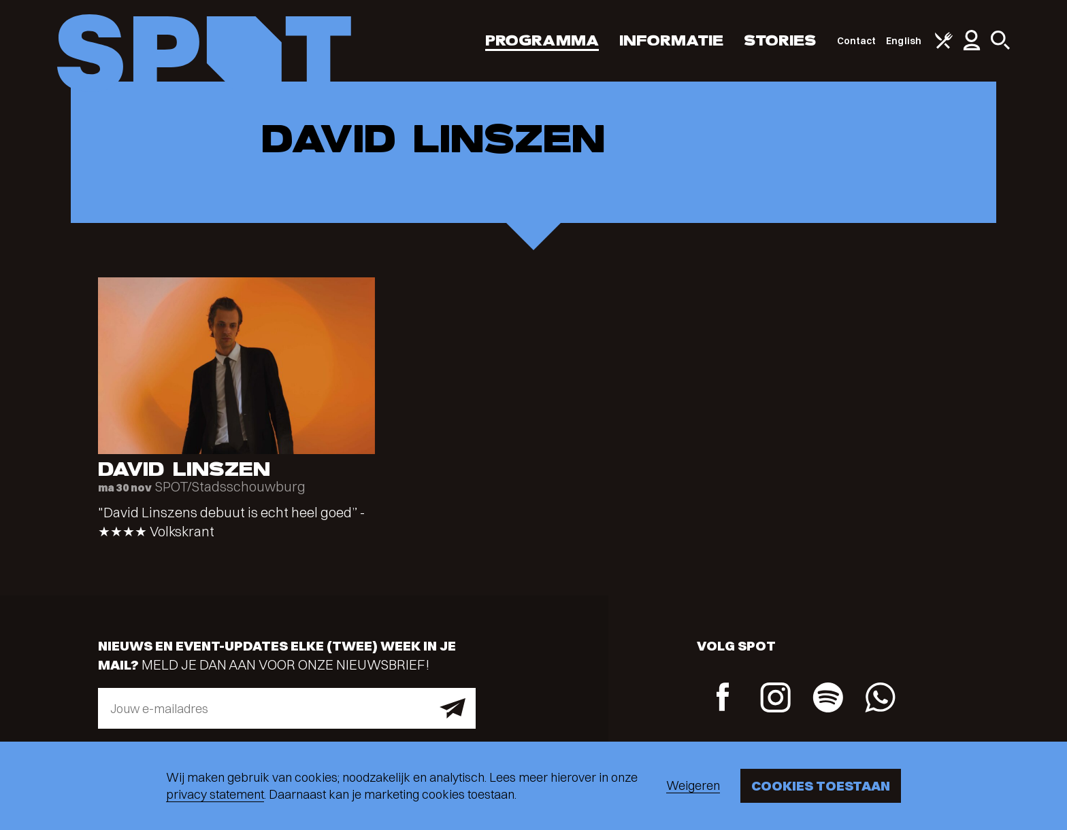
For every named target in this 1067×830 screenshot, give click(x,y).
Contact (856, 41)
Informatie (671, 40)
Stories (780, 40)
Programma (542, 40)
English (903, 41)
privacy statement (215, 794)
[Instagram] (775, 699)
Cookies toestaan (820, 785)
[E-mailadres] (287, 708)
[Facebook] (723, 698)
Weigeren (693, 785)
